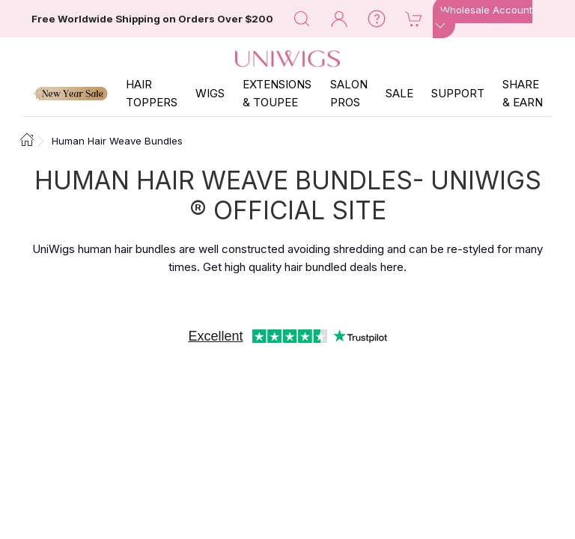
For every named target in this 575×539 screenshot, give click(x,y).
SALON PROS (349, 93)
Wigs (210, 93)
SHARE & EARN (522, 93)
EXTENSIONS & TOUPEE (277, 93)
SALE (399, 93)
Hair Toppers (151, 93)
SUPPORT (457, 93)
